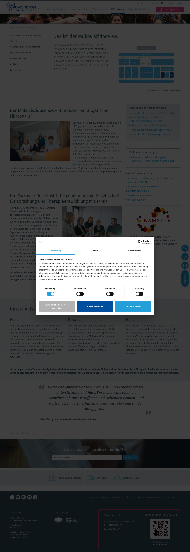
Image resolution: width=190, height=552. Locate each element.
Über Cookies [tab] (134, 251)
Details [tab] (95, 251)
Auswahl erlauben (95, 306)
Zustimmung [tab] (55, 251)
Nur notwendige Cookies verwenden (57, 306)
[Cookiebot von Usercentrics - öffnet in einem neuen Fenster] (139, 242)
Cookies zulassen (133, 306)
